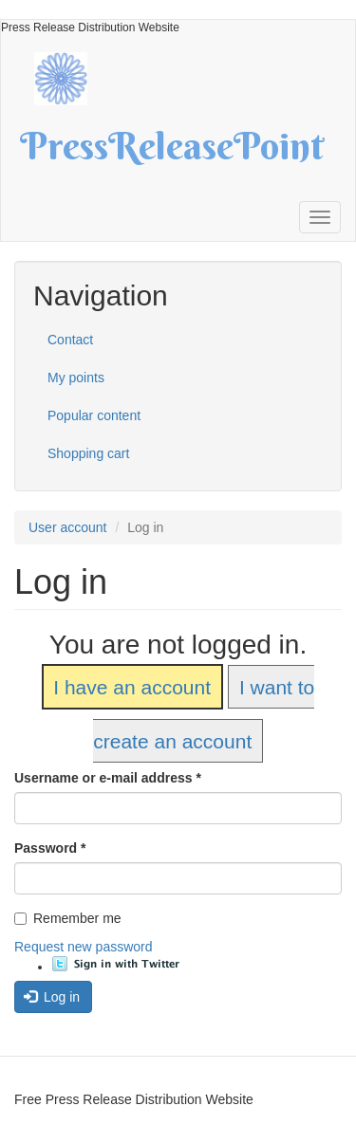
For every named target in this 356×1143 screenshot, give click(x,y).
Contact (70, 339)
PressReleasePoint (172, 153)
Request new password (83, 946)
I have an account (132, 687)
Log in (52, 997)
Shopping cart (88, 453)
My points (75, 377)
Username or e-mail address (107, 777)
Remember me (68, 918)
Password (49, 848)
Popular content (94, 415)
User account (67, 527)
